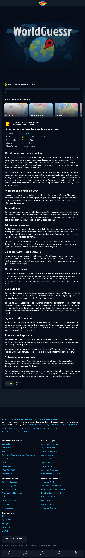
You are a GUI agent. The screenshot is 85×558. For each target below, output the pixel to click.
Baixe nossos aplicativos (51, 474)
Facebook (6, 527)
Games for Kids (8, 444)
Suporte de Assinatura (11, 459)
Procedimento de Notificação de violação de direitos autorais (52, 424)
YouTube (5, 531)
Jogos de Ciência (48, 466)
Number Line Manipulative (51, 493)
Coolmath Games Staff (23, 125)
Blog (4, 463)
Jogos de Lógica (48, 455)
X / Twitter (6, 520)
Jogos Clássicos (48, 463)
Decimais (6, 504)
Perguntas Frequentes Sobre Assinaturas (19, 455)
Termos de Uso (24, 428)
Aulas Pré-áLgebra (9, 482)
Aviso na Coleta (8, 428)
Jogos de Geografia (49, 470)
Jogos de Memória (49, 459)
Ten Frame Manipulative (51, 485)
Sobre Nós (6, 448)
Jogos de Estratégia (49, 444)
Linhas (4, 497)
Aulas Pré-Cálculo (9, 489)
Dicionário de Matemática (12, 493)
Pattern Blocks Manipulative (52, 497)
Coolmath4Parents (49, 508)
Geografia (26, 134)
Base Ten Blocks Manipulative (53, 489)
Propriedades (7, 508)
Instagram (6, 523)
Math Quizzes (46, 501)
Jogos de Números (49, 451)
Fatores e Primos (9, 501)
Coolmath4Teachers (50, 504)
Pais (3, 451)
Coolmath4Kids (48, 482)
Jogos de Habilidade (49, 448)
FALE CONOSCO (9, 470)
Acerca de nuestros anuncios (46, 428)
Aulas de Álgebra (9, 485)
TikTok (5, 516)
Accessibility (7, 474)
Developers (6, 466)
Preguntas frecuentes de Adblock (15, 431)
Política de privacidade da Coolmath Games (30, 419)
